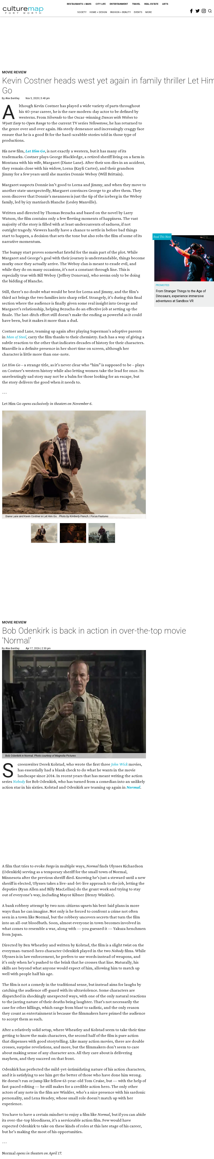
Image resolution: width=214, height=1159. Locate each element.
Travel (136, 4)
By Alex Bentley (10, 98)
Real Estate (151, 4)
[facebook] (191, 11)
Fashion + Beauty (120, 12)
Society (82, 12)
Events (138, 12)
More (148, 12)
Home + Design (98, 12)
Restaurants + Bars (79, 4)
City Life (101, 4)
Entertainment (119, 4)
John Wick (119, 764)
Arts (165, 4)
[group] (44, 533)
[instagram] (204, 10)
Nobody (19, 781)
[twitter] (198, 10)
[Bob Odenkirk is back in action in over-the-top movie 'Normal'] (74, 704)
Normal (133, 787)
